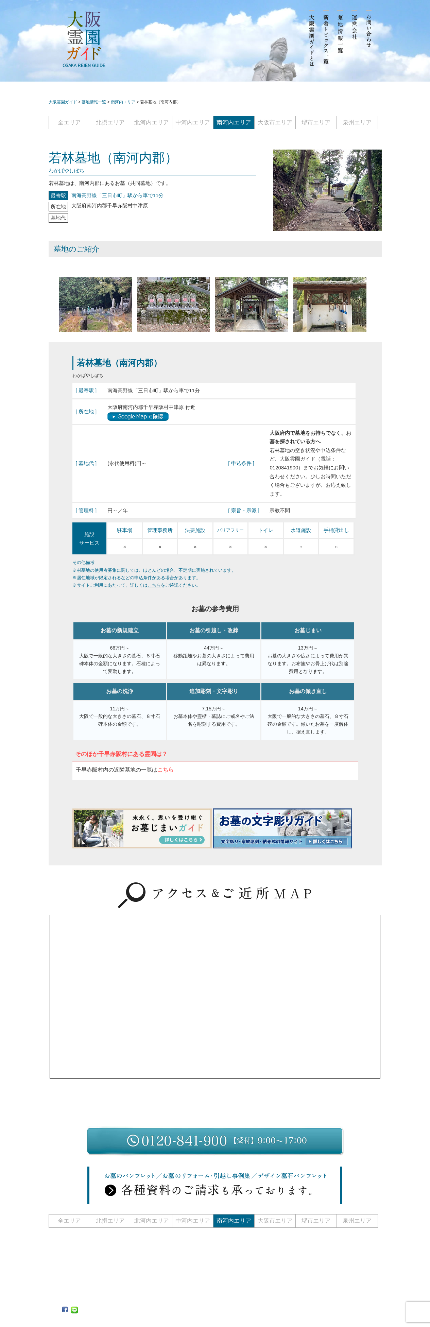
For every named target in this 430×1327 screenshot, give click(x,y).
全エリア (69, 122)
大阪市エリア (275, 122)
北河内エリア (151, 122)
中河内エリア (192, 122)
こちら (154, 585)
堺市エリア (316, 122)
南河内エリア (234, 122)
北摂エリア (110, 122)
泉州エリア (357, 122)
